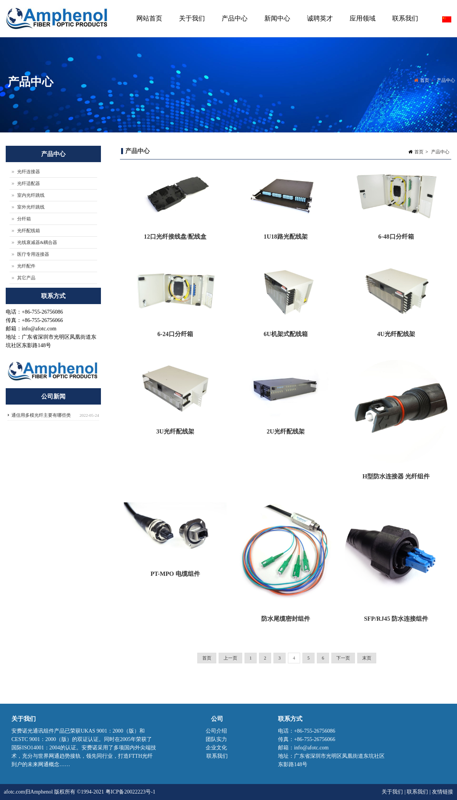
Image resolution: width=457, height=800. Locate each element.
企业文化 (216, 748)
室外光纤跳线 (31, 207)
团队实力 (216, 739)
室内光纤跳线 (31, 195)
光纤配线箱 (28, 230)
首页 (424, 81)
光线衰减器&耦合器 (37, 242)
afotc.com (14, 792)
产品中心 (233, 26)
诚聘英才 (320, 18)
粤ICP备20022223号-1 (130, 792)
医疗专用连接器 (33, 254)
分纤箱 (24, 219)
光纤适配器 (28, 183)
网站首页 (149, 18)
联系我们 (405, 18)
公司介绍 (216, 731)
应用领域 (363, 18)
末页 (366, 658)
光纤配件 (26, 266)
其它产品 (26, 277)
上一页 (230, 658)
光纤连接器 (28, 171)
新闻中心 (276, 26)
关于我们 (191, 26)
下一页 (343, 658)
